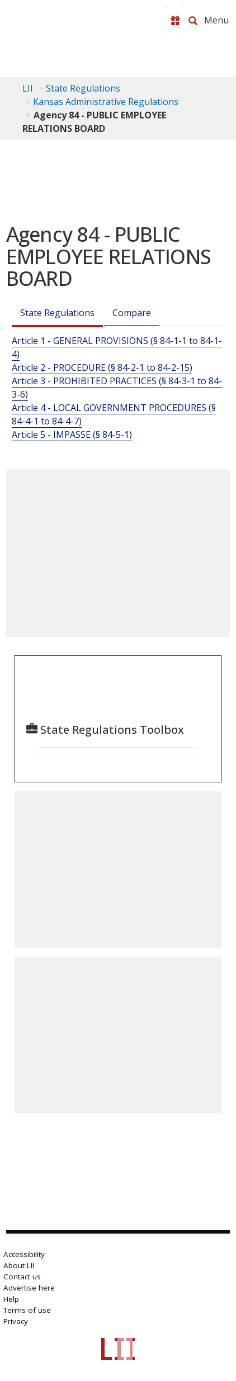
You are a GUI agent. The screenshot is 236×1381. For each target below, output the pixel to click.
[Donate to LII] (175, 20)
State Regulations (83, 88)
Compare (131, 313)
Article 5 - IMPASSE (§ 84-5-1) (72, 434)
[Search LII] (193, 20)
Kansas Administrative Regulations (105, 101)
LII (27, 88)
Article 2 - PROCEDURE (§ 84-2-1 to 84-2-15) (102, 367)
